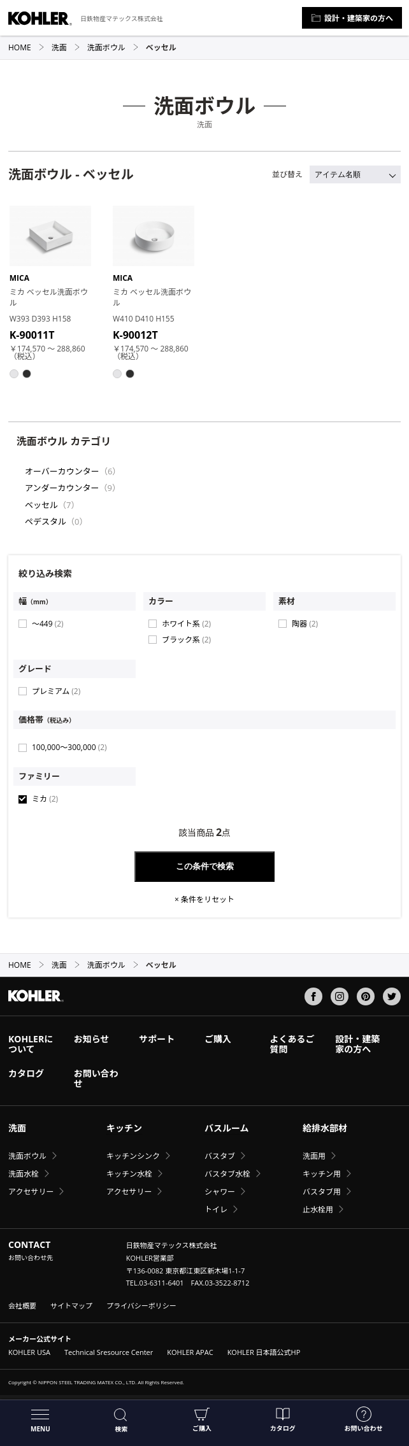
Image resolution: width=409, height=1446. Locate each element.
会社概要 (22, 1305)
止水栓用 (318, 1209)
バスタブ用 (322, 1191)
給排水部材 (325, 1128)
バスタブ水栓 (227, 1173)
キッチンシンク (133, 1156)
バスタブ (219, 1156)
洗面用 (314, 1156)
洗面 (66, 47)
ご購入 (202, 1420)
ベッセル (41, 505)
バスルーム (226, 1128)
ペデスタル (45, 521)
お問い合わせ (364, 1420)
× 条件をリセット (204, 900)
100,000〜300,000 (69, 747)
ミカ (45, 798)
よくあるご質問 (292, 1044)
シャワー (219, 1191)
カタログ (283, 1420)
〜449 (48, 623)
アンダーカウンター (62, 487)
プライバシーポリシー (141, 1305)
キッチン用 (322, 1173)
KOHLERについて (30, 1044)
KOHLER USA (29, 1352)
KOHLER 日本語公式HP (264, 1352)
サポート (157, 1039)
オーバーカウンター (62, 471)
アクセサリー (31, 1191)
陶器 (305, 623)
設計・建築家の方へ (352, 18)
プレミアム (56, 691)
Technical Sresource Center (108, 1352)
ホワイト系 (186, 623)
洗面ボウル (113, 47)
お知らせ (92, 1039)
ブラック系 (186, 639)
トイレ (215, 1209)
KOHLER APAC (190, 1352)
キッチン (124, 1128)
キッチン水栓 (129, 1173)
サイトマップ (71, 1305)
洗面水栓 (23, 1173)
